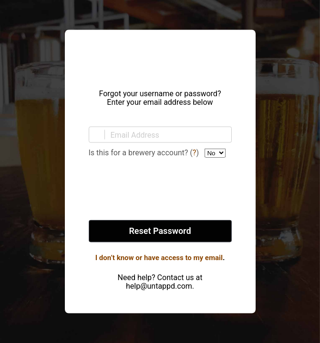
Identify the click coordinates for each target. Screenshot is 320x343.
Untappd (160, 56)
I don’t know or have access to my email (159, 257)
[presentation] (160, 189)
